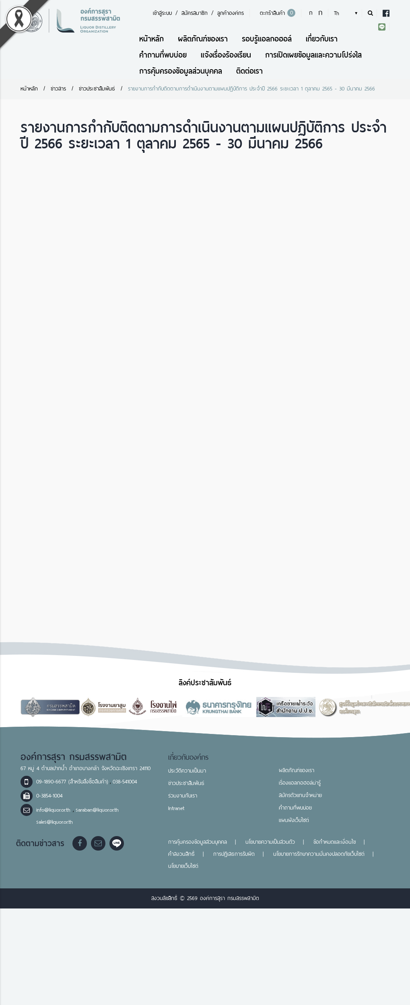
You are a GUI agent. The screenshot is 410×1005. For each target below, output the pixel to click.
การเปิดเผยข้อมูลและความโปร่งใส (313, 55)
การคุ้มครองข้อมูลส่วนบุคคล (180, 71)
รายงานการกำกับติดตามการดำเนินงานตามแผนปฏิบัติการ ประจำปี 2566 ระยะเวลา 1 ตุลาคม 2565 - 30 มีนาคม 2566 (251, 88)
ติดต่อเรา (249, 71)
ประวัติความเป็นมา (187, 770)
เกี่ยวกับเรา (322, 39)
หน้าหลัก (151, 39)
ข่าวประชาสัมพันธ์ (97, 88)
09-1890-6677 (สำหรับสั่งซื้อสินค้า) (72, 781)
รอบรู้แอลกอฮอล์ (267, 39)
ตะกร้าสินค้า (276, 13)
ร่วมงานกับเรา (182, 795)
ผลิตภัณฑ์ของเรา (203, 39)
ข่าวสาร (58, 88)
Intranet (176, 808)
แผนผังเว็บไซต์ (294, 820)
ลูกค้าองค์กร (230, 13)
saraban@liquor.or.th (97, 809)
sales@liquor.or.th (54, 821)
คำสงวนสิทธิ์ (181, 854)
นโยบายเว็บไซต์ (183, 866)
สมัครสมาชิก (194, 13)
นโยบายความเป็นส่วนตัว (270, 842)
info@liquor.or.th (54, 809)
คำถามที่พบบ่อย (163, 55)
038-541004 (125, 781)
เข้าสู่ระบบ (162, 13)
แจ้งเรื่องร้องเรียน (226, 55)
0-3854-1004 (49, 795)
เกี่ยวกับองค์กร (188, 757)
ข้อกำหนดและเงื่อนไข (334, 842)
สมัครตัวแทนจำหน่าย (300, 795)
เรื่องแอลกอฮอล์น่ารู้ (300, 782)
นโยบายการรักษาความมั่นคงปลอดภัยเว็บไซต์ (319, 854)
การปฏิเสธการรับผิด (234, 854)
